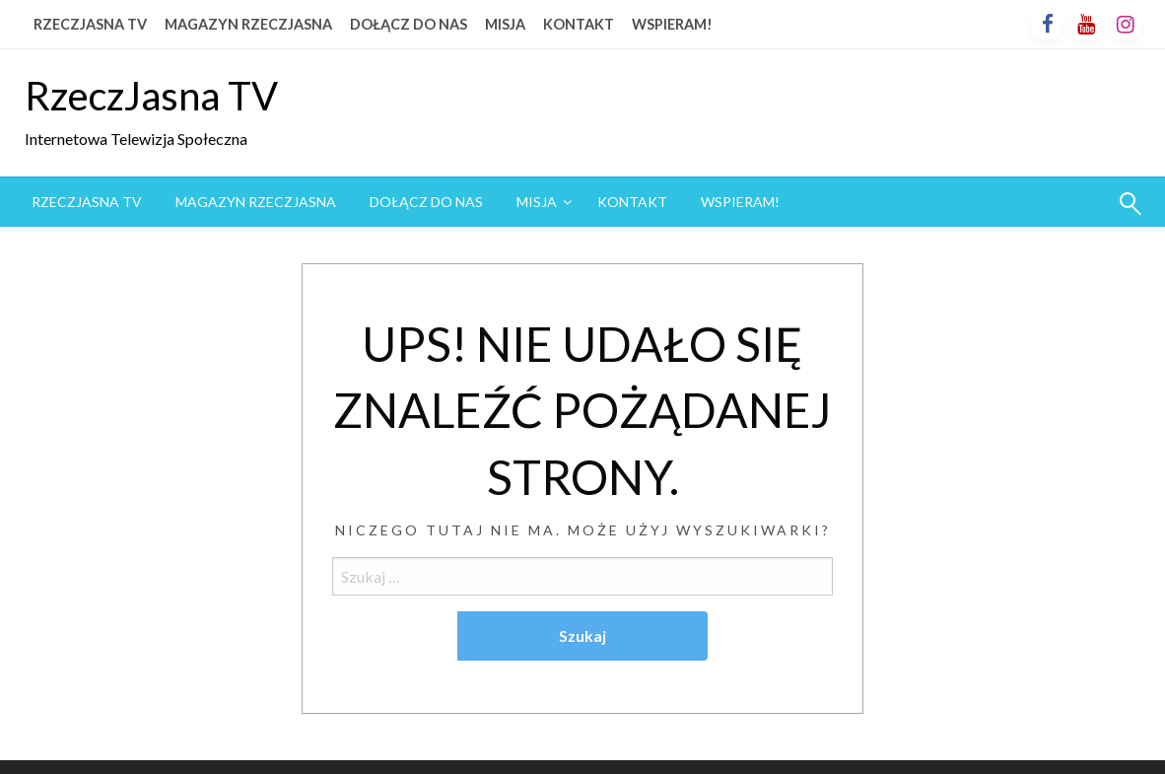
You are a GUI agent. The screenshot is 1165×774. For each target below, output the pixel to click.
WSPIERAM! (672, 24)
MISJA (505, 24)
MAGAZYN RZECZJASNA (248, 24)
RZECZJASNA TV (90, 24)
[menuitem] (87, 202)
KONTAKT (578, 24)
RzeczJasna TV (151, 95)
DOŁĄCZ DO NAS (408, 24)
